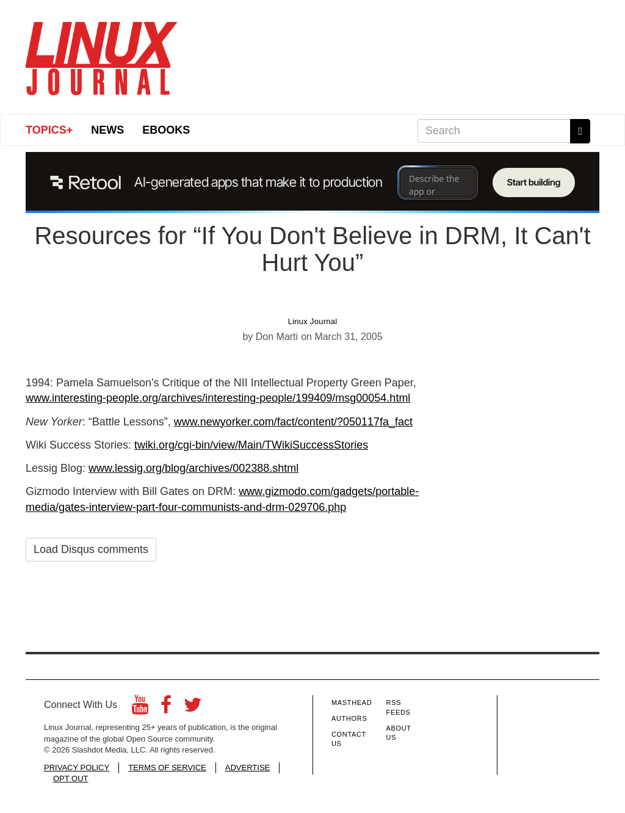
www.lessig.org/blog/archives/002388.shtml (193, 468)
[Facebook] (166, 708)
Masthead (351, 702)
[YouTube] (140, 708)
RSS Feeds (398, 707)
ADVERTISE (247, 767)
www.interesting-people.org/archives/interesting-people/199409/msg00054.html (218, 398)
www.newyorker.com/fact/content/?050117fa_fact (293, 422)
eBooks (166, 130)
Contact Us (348, 739)
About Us (398, 733)
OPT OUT (71, 778)
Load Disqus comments (91, 549)
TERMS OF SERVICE (167, 767)
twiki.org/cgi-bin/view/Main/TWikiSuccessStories (251, 445)
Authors (349, 718)
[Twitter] (193, 708)
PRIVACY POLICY (76, 767)
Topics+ (49, 130)
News (107, 130)
